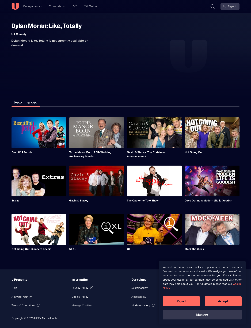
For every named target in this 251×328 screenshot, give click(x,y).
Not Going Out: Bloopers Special (32, 249)
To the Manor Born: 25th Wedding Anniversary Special (90, 154)
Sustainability (139, 288)
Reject (181, 302)
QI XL (72, 249)
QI (128, 249)
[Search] (213, 6)
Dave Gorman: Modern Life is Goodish (208, 201)
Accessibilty (138, 297)
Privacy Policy (79, 288)
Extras (15, 201)
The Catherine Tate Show (142, 201)
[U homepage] (15, 6)
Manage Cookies (81, 305)
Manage (202, 315)
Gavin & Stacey (78, 201)
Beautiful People (22, 152)
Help (14, 288)
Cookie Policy (79, 297)
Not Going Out (194, 152)
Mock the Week (194, 249)
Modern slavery (140, 305)
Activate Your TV (22, 297)
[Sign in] (229, 6)
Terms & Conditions (23, 305)
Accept (223, 302)
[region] (202, 293)
